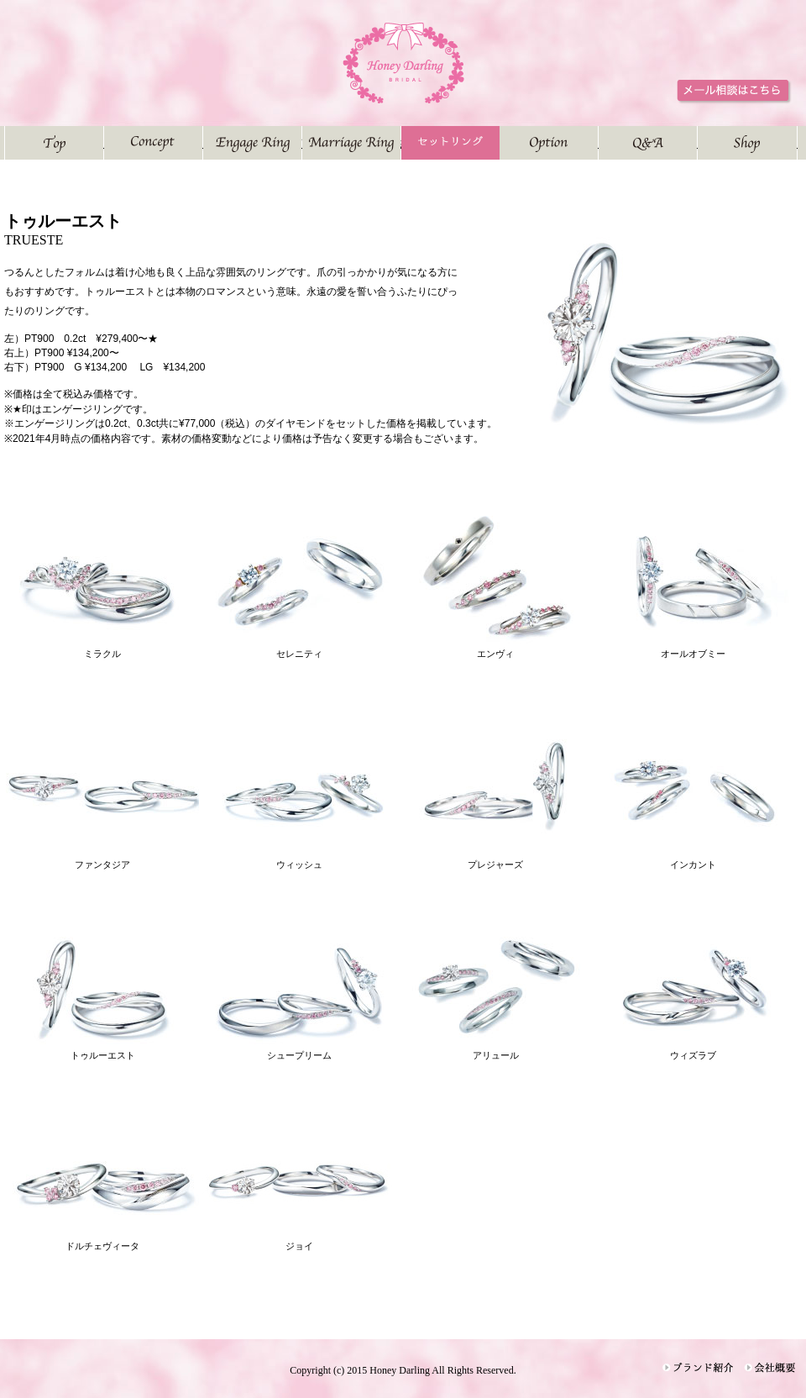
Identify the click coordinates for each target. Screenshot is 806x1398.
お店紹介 (797, 142)
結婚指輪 (400, 142)
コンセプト (202, 142)
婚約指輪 (301, 142)
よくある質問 (697, 142)
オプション (598, 142)
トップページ (103, 142)
